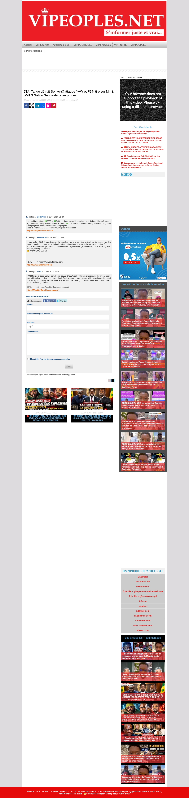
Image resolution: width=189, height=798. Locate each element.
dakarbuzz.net (143, 581)
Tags (114, 794)
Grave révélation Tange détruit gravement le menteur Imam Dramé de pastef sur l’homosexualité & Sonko (142, 343)
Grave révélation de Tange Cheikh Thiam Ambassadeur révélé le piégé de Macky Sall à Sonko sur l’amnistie (142, 467)
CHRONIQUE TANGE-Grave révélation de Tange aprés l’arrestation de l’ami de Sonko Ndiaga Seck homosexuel (141, 446)
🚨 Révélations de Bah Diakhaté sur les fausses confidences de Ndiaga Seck (140, 158)
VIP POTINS (120, 45)
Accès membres (65, 794)
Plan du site (77, 794)
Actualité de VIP (61, 45)
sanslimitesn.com (143, 616)
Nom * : (30, 305)
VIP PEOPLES (138, 45)
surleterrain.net (142, 620)
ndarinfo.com (142, 611)
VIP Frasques (103, 45)
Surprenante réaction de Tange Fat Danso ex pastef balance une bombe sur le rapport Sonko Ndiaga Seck (142, 779)
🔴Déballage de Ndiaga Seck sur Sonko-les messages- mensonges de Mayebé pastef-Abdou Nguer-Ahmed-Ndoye (142, 132)
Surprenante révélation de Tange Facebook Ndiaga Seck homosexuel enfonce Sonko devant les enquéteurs (142, 166)
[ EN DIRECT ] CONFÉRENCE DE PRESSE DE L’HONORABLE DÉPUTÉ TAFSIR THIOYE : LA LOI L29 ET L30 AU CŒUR (92, 418)
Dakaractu (143, 577)
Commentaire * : (33, 332)
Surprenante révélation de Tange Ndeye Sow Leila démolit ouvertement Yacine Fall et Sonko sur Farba (142, 384)
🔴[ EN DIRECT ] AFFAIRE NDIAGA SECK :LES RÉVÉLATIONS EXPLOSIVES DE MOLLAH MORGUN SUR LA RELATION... (46, 418)
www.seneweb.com (142, 625)
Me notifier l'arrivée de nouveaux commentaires (50, 359)
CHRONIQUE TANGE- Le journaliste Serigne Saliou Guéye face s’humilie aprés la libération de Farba (142, 405)
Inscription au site (104, 794)
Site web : (31, 323)
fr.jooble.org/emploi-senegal (143, 596)
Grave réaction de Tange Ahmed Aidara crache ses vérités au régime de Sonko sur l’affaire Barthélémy (141, 364)
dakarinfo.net (142, 586)
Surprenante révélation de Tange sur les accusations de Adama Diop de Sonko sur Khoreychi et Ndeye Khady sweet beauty (141, 302)
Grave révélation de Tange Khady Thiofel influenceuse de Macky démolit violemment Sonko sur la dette (141, 676)
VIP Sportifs (42, 45)
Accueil (28, 45)
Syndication (91, 794)
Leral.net (143, 606)
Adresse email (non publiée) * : (40, 314)
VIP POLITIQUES (83, 45)
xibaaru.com (143, 630)
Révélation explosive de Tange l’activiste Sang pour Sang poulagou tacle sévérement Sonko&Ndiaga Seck (142, 323)
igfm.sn (143, 601)
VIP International (33, 51)
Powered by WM (123, 794)
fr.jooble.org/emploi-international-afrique (143, 591)
